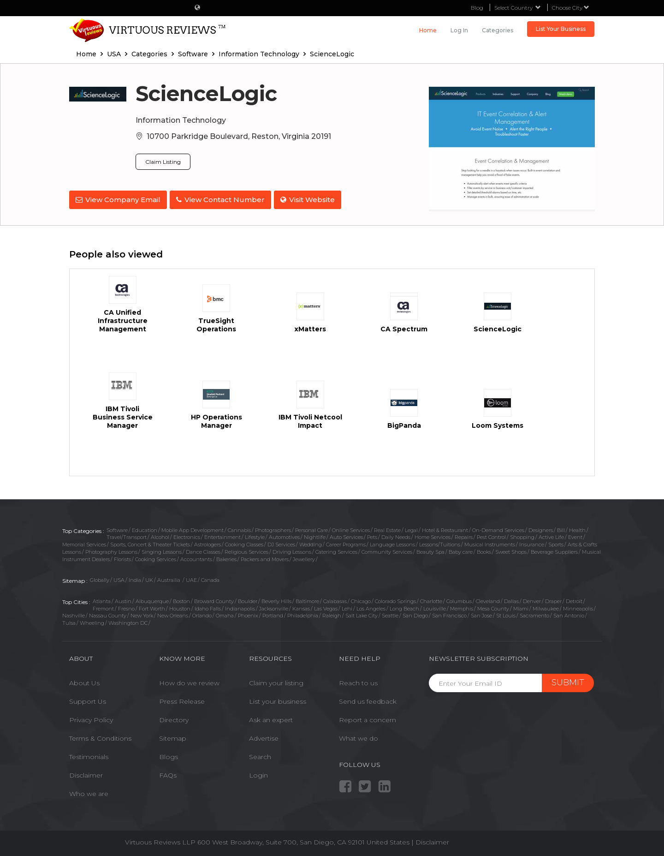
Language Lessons (392, 544)
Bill (561, 530)
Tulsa (69, 623)
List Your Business (561, 28)
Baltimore (307, 601)
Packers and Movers (265, 559)
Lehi (347, 608)
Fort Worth (152, 608)
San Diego (415, 615)
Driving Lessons (292, 552)
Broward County (214, 601)
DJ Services (281, 544)
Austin (123, 601)
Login (258, 775)
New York (141, 615)
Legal (411, 530)
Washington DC (128, 623)
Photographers (273, 530)
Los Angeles (370, 608)
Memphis (461, 608)
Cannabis (239, 530)
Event (575, 537)
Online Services (351, 530)
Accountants (196, 559)
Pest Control (491, 537)
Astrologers (207, 544)
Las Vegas (326, 608)
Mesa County (493, 608)
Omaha (225, 615)
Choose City (570, 7)
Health (577, 530)
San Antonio (568, 615)
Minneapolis (578, 608)
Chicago (361, 601)
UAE (191, 580)
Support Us (87, 701)
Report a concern (367, 720)
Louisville (434, 608)
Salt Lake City (361, 615)
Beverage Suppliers (554, 552)
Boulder (247, 601)
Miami (520, 608)
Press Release (182, 701)
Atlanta (102, 601)
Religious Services (246, 552)
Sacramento (534, 615)
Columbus (459, 601)
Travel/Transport (127, 537)
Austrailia (169, 580)
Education (144, 530)
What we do (358, 738)
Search (260, 757)
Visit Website (311, 199)
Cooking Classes (244, 544)
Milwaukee (546, 608)
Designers (540, 530)
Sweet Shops (511, 552)
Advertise (264, 738)
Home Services (433, 537)
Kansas (301, 608)
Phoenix (248, 615)
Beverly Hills (276, 601)
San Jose (481, 615)
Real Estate (387, 530)
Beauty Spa (430, 552)
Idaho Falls (208, 608)
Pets (372, 537)
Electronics (186, 537)
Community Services (387, 552)
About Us (84, 683)
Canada (210, 580)
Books (484, 552)
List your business (277, 701)
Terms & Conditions (100, 738)
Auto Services (346, 537)
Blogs (168, 757)
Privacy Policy (91, 720)
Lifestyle (255, 537)
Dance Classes (203, 552)
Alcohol (160, 537)
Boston (181, 601)
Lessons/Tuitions (439, 544)
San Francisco (449, 615)
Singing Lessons (162, 552)
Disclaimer (86, 775)
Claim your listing (276, 683)
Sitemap (172, 738)
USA (119, 580)
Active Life (551, 537)
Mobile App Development (192, 530)
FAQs (168, 775)
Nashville (73, 615)
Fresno (126, 608)
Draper (553, 601)
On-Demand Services (498, 530)
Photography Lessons (111, 552)
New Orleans (172, 615)
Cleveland (488, 601)
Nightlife (315, 537)
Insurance (531, 544)
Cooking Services (155, 559)
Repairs (464, 537)
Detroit (574, 601)
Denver (532, 601)
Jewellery (304, 559)
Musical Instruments (489, 544)
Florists (122, 559)
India (135, 580)
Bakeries (226, 559)
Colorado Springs (395, 601)
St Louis (506, 615)
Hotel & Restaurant (445, 530)
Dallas (511, 601)
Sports (555, 544)
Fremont (103, 608)
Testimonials (88, 757)
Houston (179, 608)
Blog (477, 7)
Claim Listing (163, 161)
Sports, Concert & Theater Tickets (150, 544)
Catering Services (336, 552)
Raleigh (331, 615)
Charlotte (431, 601)
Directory (174, 720)
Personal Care (311, 530)
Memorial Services (84, 544)
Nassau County (107, 615)
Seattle (390, 615)
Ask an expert (271, 720)
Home (428, 30)
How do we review (189, 683)
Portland (272, 615)
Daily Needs (395, 537)
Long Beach (404, 608)
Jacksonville (273, 608)
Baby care (461, 552)
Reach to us (358, 683)
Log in (459, 30)
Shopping (522, 537)
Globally (99, 580)
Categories (497, 30)
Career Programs (346, 544)
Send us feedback (368, 701)
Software (117, 530)
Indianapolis (240, 608)
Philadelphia (302, 615)
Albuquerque (152, 601)
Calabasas (335, 601)
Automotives (284, 537)
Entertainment (222, 537)
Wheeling (92, 623)
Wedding (310, 544)
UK (149, 580)
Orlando (202, 615)
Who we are (88, 794)
